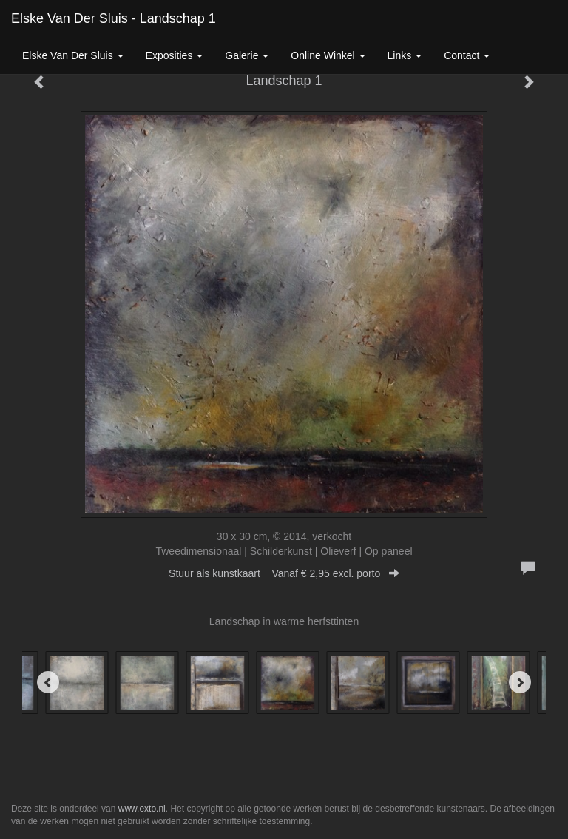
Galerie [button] (246, 55)
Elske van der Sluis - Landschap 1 (113, 18)
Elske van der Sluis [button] (73, 55)
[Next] (520, 682)
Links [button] (405, 55)
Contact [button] (467, 55)
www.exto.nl (142, 808)
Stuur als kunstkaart (284, 573)
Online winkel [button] (328, 55)
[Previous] (48, 682)
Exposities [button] (174, 55)
